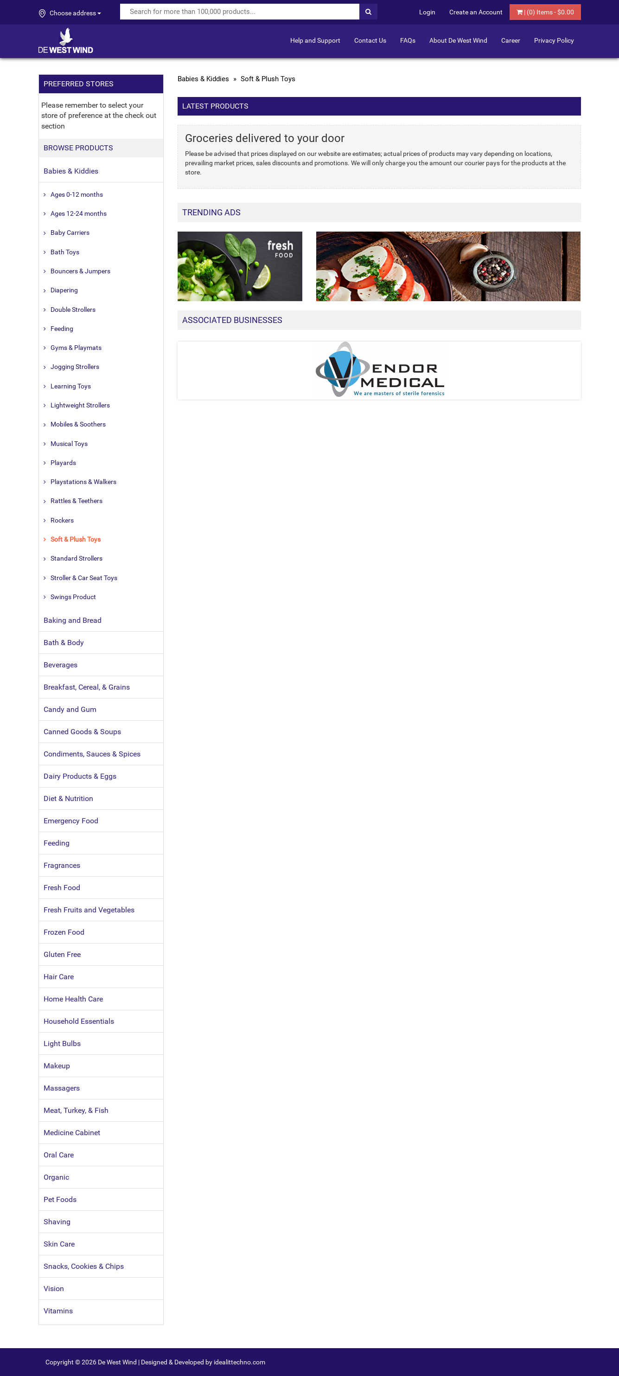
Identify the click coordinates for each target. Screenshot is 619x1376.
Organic (56, 1177)
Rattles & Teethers (76, 500)
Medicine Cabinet (72, 1132)
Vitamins (58, 1310)
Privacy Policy (554, 40)
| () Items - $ (545, 12)
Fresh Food (62, 887)
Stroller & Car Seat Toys (84, 577)
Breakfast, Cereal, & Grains (87, 687)
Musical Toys (69, 443)
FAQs (407, 40)
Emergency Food (71, 820)
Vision (54, 1288)
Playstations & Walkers (83, 481)
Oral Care (59, 1154)
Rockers (62, 520)
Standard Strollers (76, 558)
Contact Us (370, 40)
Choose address (70, 13)
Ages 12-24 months (79, 213)
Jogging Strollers (75, 366)
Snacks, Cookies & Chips (84, 1266)
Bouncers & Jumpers (80, 271)
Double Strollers (73, 309)
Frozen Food (64, 932)
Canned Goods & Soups (82, 731)
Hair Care (59, 976)
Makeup (57, 1065)
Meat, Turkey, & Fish (76, 1110)
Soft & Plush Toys (76, 539)
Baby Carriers (70, 232)
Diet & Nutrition (68, 798)
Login (427, 12)
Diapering (64, 290)
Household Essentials (79, 1021)
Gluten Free (62, 954)
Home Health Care (73, 999)
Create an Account (476, 12)
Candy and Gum (70, 709)
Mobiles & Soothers (78, 424)
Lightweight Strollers (80, 405)
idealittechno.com (239, 1362)
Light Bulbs (62, 1043)
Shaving (57, 1221)
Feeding (62, 328)
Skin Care (59, 1244)
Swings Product (73, 597)
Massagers (62, 1088)
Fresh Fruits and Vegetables (89, 909)
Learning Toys (71, 386)
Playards (63, 462)
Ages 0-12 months (77, 194)
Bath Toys (65, 252)
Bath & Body (64, 642)
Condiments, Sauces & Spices (92, 753)
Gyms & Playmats (76, 347)
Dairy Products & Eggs (80, 776)
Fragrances (62, 865)
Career (510, 40)
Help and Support (315, 40)
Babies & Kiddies (71, 171)
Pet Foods (60, 1199)
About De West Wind (458, 40)
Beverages (60, 664)
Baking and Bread (73, 620)
